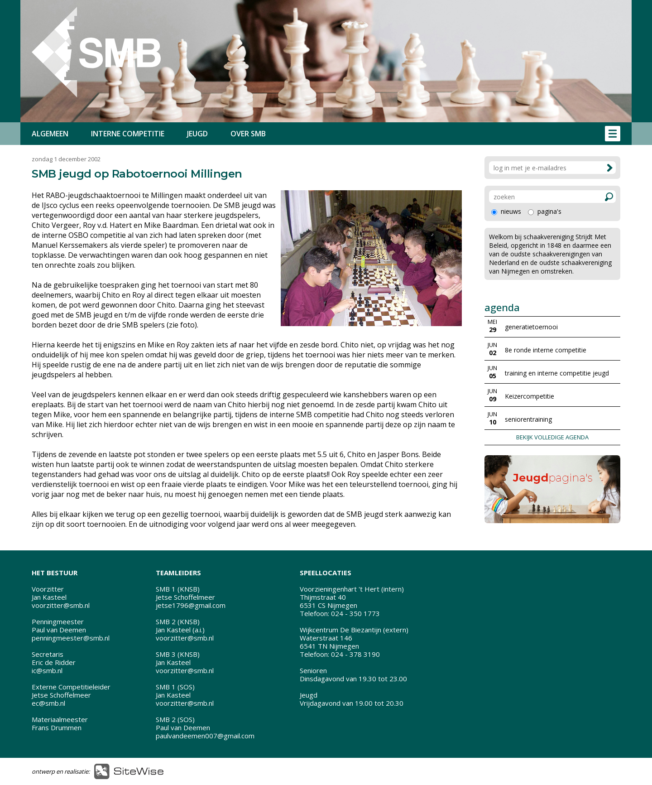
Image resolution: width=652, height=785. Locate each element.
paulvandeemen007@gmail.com (205, 735)
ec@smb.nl (48, 703)
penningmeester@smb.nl (71, 637)
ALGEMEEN (50, 134)
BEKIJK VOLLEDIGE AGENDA (552, 437)
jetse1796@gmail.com (190, 605)
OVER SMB (248, 134)
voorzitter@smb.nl (61, 605)
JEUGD (197, 134)
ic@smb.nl (47, 670)
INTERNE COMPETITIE (127, 134)
